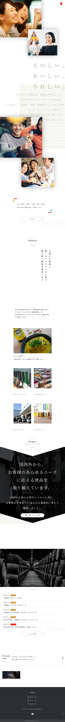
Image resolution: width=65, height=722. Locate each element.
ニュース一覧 (36, 634)
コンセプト (36, 219)
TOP (63, 713)
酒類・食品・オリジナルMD (34, 515)
